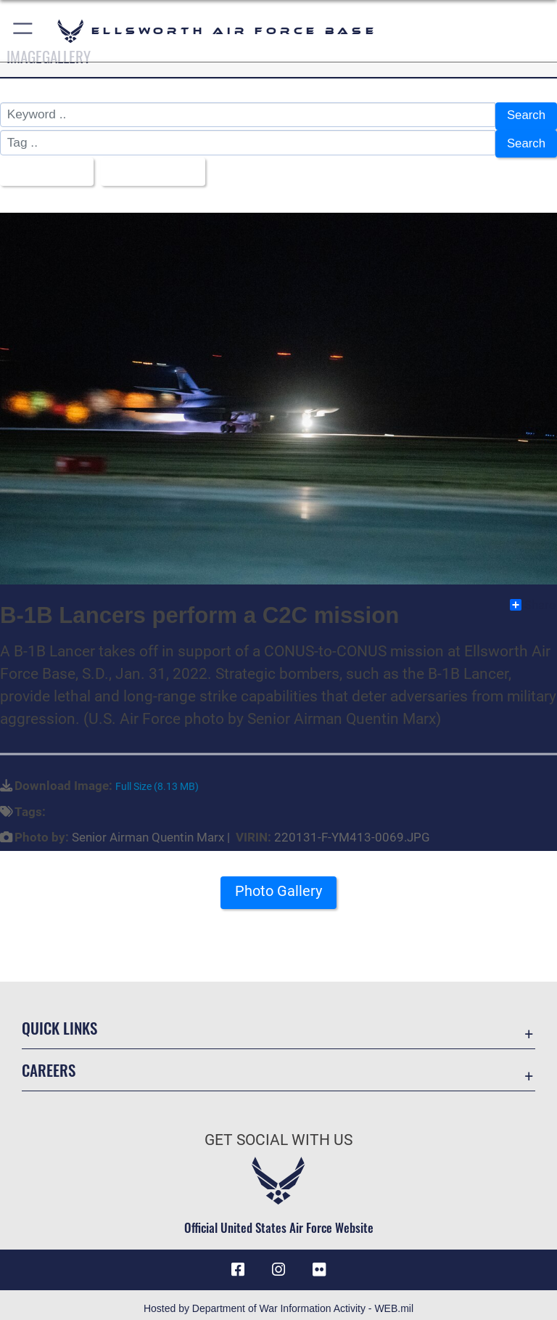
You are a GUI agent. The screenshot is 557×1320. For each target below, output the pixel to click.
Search (525, 115)
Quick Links (59, 1020)
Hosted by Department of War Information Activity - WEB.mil (278, 1301)
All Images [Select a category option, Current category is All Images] (43, 165)
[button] (23, 31)
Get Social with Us (278, 1132)
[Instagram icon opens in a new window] (278, 1262)
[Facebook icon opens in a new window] (238, 1262)
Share (533, 597)
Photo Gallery (278, 883)
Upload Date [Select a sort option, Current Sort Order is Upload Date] (151, 165)
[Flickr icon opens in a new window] (319, 1262)
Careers (48, 1062)
